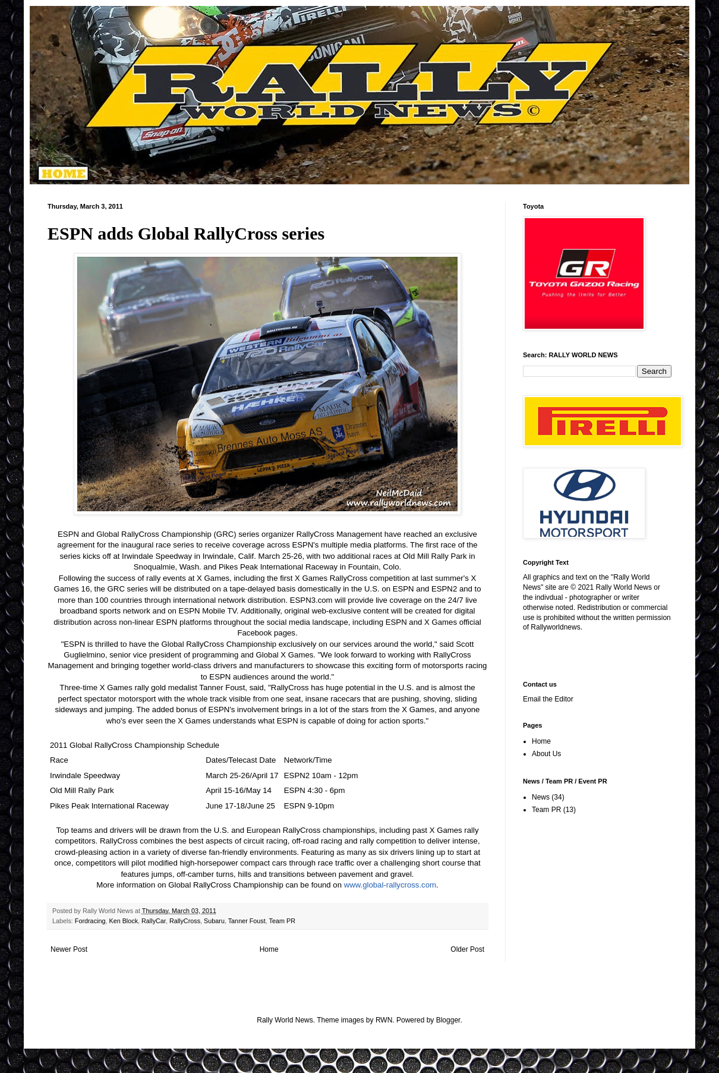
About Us (546, 754)
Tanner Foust (247, 920)
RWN (384, 1020)
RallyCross (184, 920)
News (541, 797)
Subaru (214, 920)
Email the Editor (548, 699)
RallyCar (153, 920)
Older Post (467, 949)
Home (269, 949)
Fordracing (90, 920)
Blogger (448, 1020)
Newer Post (69, 949)
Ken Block (123, 920)
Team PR (282, 920)
